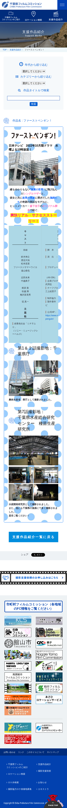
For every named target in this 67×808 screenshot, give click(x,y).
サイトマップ (53, 752)
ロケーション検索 (16, 774)
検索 (33, 103)
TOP (5, 50)
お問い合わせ (9, 752)
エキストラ (43, 789)
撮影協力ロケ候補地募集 (20, 789)
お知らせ (42, 782)
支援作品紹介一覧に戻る (33, 537)
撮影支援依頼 (44, 771)
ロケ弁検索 (13, 782)
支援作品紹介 (15, 50)
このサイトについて (35, 752)
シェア (24, 554)
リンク (21, 752)
